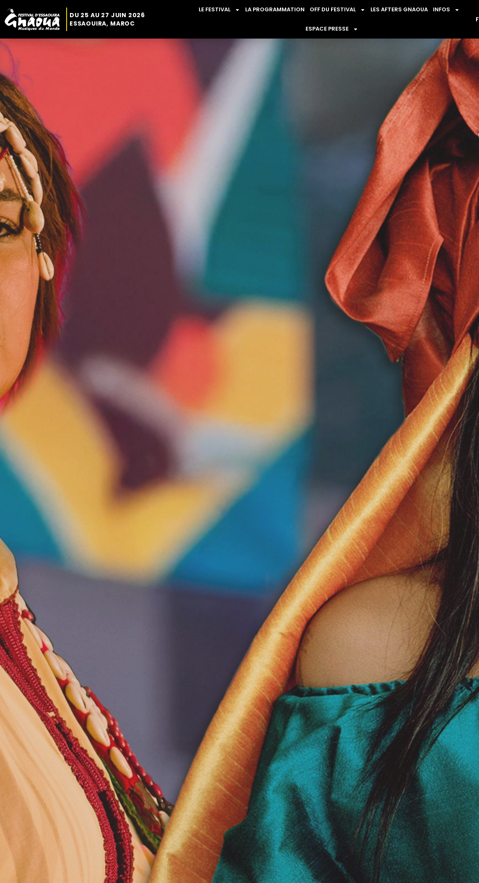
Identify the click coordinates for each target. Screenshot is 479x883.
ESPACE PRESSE (332, 29)
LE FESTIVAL (219, 10)
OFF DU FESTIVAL (337, 10)
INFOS (446, 10)
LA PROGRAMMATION (275, 9)
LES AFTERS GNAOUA (399, 9)
